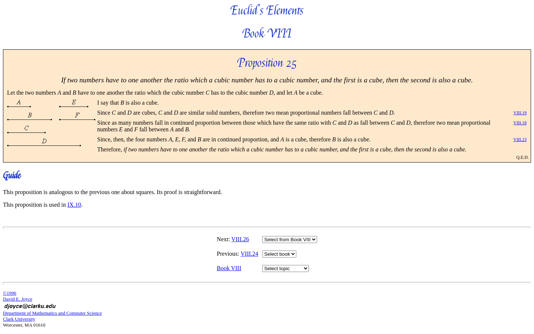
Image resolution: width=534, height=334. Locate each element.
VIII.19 (520, 112)
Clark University (19, 319)
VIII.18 (520, 122)
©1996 (9, 293)
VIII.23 (520, 139)
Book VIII (229, 268)
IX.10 (74, 205)
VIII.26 (240, 239)
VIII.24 (249, 253)
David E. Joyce (17, 299)
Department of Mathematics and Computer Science (52, 313)
